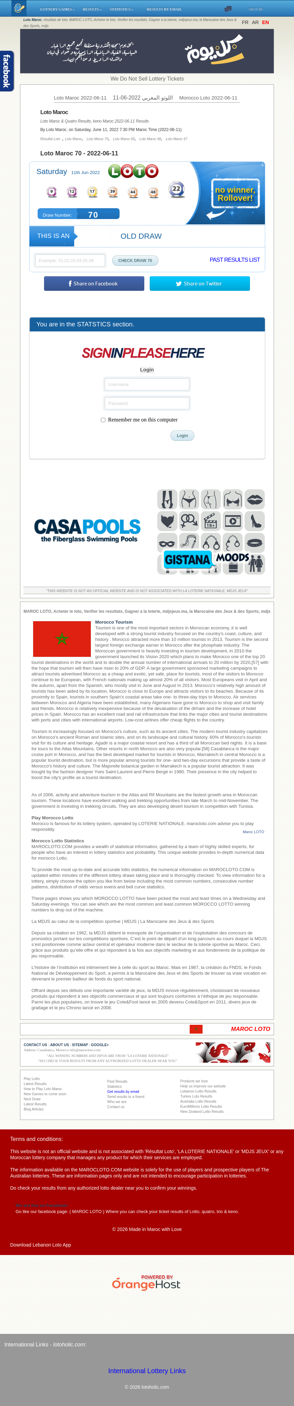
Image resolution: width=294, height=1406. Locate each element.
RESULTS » (93, 9)
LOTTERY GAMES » (58, 9)
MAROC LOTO (87, 1211)
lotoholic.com (69, 1344)
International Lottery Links (147, 1371)
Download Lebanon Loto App (40, 1245)
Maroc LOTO (253, 832)
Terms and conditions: (36, 1139)
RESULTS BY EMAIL (164, 9)
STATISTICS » (125, 9)
